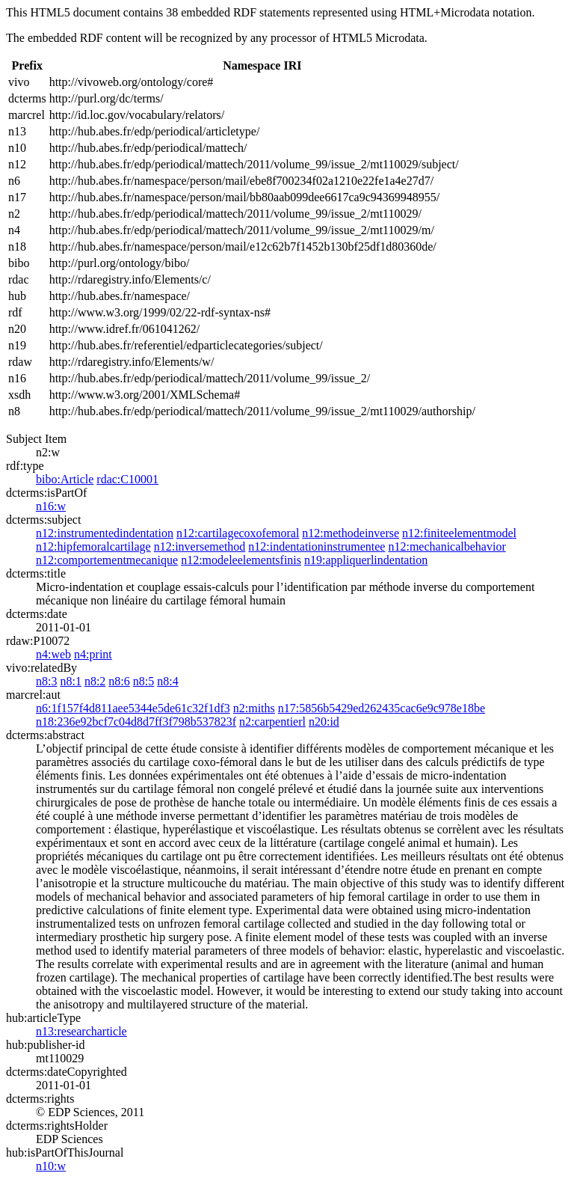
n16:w (51, 506)
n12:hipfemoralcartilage (93, 546)
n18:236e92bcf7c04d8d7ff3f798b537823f (136, 721)
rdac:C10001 (127, 479)
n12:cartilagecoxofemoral (237, 533)
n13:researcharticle (81, 1031)
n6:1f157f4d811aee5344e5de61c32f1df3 (133, 708)
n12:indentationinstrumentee (316, 546)
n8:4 (167, 681)
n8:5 (143, 681)
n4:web (53, 654)
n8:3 (46, 681)
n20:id (324, 721)
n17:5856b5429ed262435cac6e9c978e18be (381, 708)
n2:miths (254, 708)
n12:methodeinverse (350, 533)
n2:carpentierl (272, 721)
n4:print (93, 654)
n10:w (51, 1166)
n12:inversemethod (200, 546)
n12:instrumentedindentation (104, 533)
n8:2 (94, 681)
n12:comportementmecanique (107, 560)
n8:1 (70, 681)
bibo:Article (64, 479)
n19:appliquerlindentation (366, 560)
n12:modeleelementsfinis (241, 560)
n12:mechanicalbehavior (446, 546)
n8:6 (118, 681)
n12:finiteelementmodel (459, 533)
